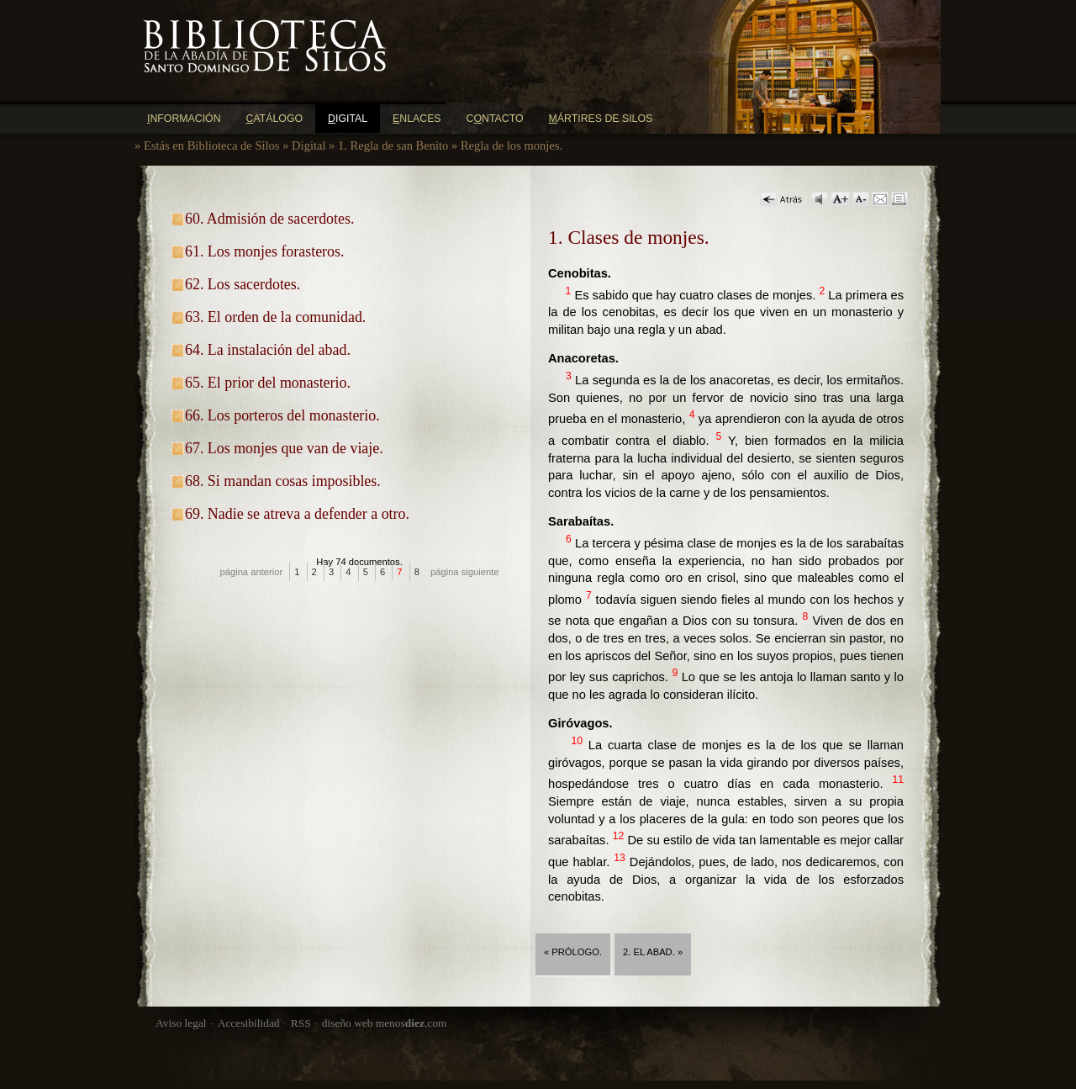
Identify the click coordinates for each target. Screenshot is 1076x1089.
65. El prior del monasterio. (268, 382)
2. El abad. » (653, 952)
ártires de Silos (601, 118)
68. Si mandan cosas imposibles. (283, 481)
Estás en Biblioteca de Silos (212, 145)
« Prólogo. (573, 952)
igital (347, 118)
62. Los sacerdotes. (242, 284)
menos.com (411, 1023)
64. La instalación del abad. (268, 349)
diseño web (347, 1023)
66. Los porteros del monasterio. (282, 415)
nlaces (417, 118)
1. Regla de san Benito (393, 145)
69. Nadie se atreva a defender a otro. (297, 513)
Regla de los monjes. (511, 145)
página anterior (251, 572)
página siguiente (464, 572)
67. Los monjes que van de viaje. (284, 448)
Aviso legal (181, 1023)
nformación (184, 118)
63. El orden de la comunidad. (275, 317)
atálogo (274, 118)
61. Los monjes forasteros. (264, 251)
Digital (308, 145)
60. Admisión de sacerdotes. (269, 218)
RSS (301, 1023)
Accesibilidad (249, 1023)
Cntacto (495, 118)
